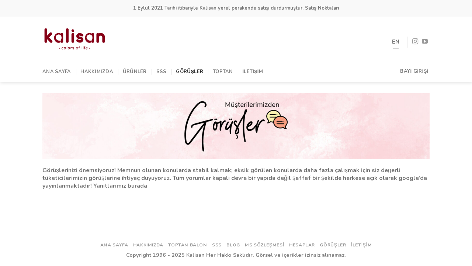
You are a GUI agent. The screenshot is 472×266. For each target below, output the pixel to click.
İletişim (253, 71)
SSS (161, 71)
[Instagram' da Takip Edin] (415, 41)
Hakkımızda (96, 71)
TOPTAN (223, 71)
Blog (233, 245)
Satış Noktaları (322, 8)
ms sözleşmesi (264, 245)
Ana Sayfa (56, 71)
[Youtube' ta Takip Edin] (425, 41)
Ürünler (135, 71)
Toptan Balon (187, 245)
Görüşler (189, 71)
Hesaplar (302, 245)
